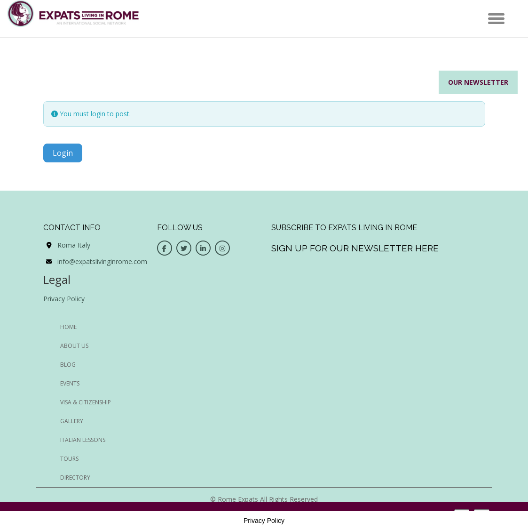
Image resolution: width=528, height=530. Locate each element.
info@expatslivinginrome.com (102, 261)
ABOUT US (74, 346)
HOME (68, 327)
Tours (69, 459)
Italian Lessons (82, 440)
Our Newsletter (478, 82)
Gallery (71, 421)
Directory (75, 478)
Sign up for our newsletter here (355, 248)
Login (63, 153)
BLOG (68, 365)
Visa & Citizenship (85, 402)
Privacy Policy (64, 298)
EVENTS (69, 383)
